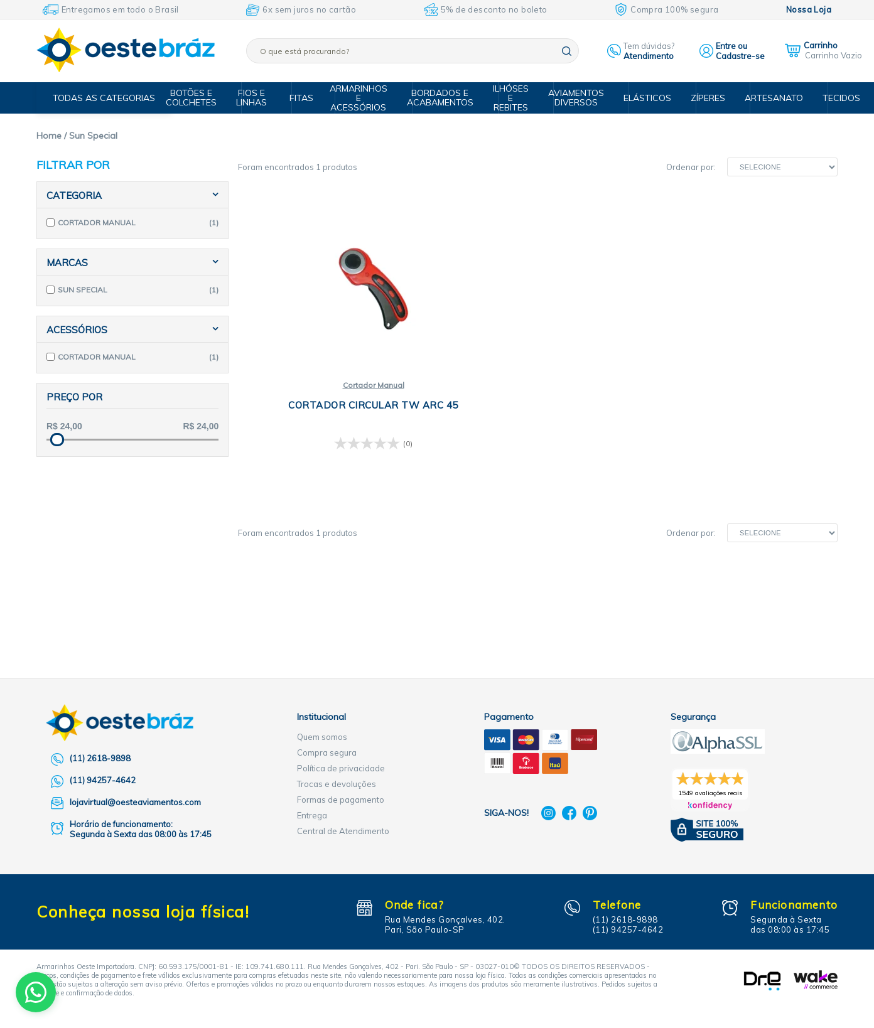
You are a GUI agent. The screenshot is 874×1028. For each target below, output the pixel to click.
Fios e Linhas (262, 97)
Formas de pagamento (340, 800)
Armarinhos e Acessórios (366, 97)
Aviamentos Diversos (577, 97)
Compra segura (327, 752)
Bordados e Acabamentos (445, 97)
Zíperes (702, 98)
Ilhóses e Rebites (514, 97)
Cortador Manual (337, 385)
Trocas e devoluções (336, 784)
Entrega (312, 815)
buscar (566, 51)
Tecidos (829, 98)
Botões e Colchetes (204, 97)
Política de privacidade (341, 768)
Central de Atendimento (343, 831)
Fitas (308, 98)
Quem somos (322, 737)
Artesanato (765, 98)
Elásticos (644, 98)
